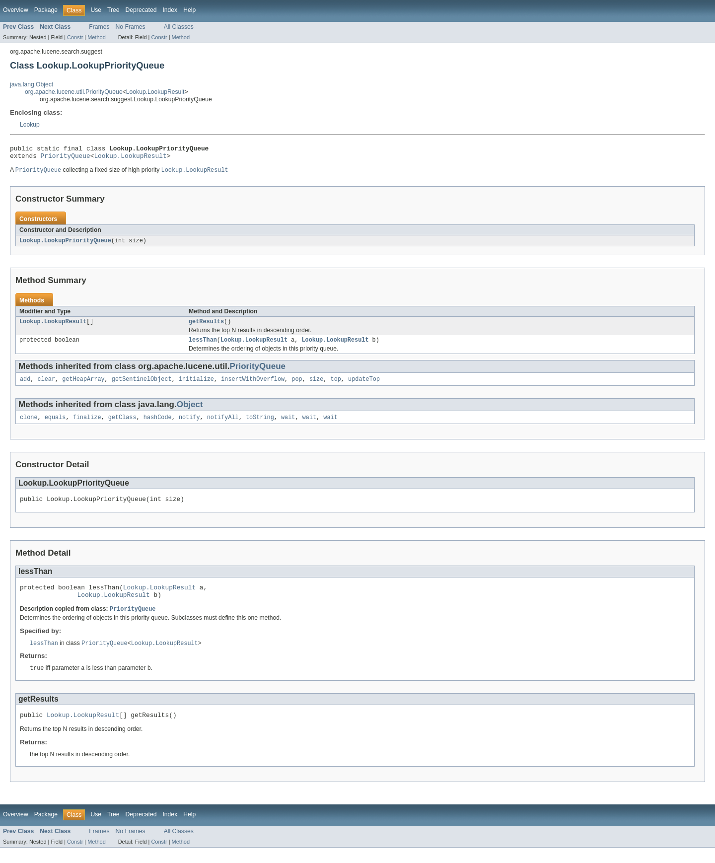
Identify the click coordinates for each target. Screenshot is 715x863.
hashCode (157, 425)
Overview (15, 9)
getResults (206, 326)
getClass (122, 425)
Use (95, 9)
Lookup (30, 124)
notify (189, 425)
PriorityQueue (65, 158)
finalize (87, 425)
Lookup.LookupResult (155, 91)
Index (169, 9)
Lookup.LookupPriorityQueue (65, 244)
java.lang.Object (31, 84)
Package (46, 9)
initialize (196, 386)
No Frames (130, 26)
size (316, 386)
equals (55, 425)
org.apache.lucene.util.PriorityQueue (74, 91)
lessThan (203, 346)
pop (296, 386)
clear (47, 386)
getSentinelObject (142, 386)
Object (190, 411)
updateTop (364, 386)
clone (29, 425)
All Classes (179, 26)
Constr (75, 37)
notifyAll (223, 425)
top (335, 386)
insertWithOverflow (253, 386)
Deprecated (141, 9)
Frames (99, 26)
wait (288, 425)
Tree (113, 9)
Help (189, 9)
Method (96, 37)
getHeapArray (83, 386)
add (25, 386)
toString (260, 425)
